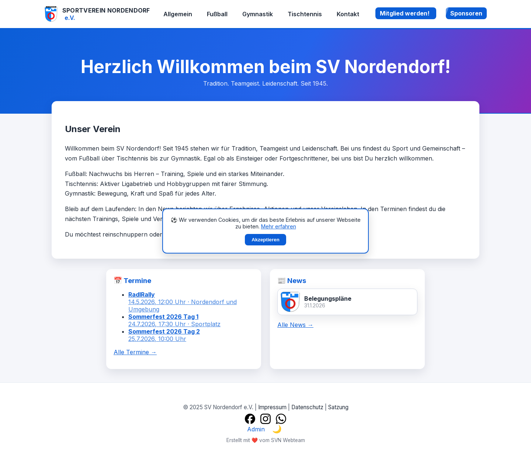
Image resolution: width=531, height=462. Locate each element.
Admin (256, 429)
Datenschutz (307, 407)
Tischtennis (305, 14)
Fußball (217, 14)
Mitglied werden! (405, 13)
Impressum (272, 407)
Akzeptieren (265, 239)
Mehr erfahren (278, 226)
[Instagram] (265, 419)
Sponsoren (466, 13)
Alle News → (295, 324)
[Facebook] (250, 419)
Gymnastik (257, 14)
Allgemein (177, 14)
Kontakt (348, 14)
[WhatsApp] (281, 419)
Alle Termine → (135, 352)
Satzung (338, 407)
